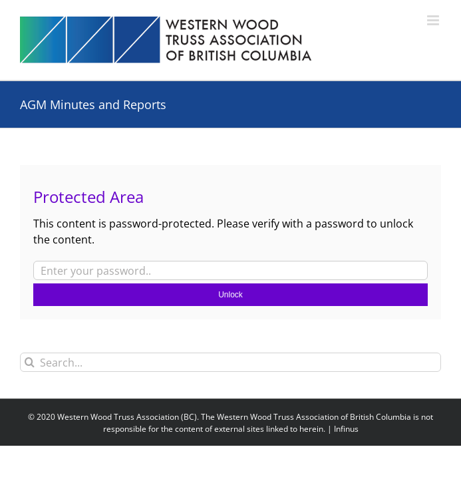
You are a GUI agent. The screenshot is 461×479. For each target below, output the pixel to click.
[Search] (29, 362)
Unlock (230, 294)
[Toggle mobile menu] (434, 20)
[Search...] (230, 362)
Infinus (346, 428)
